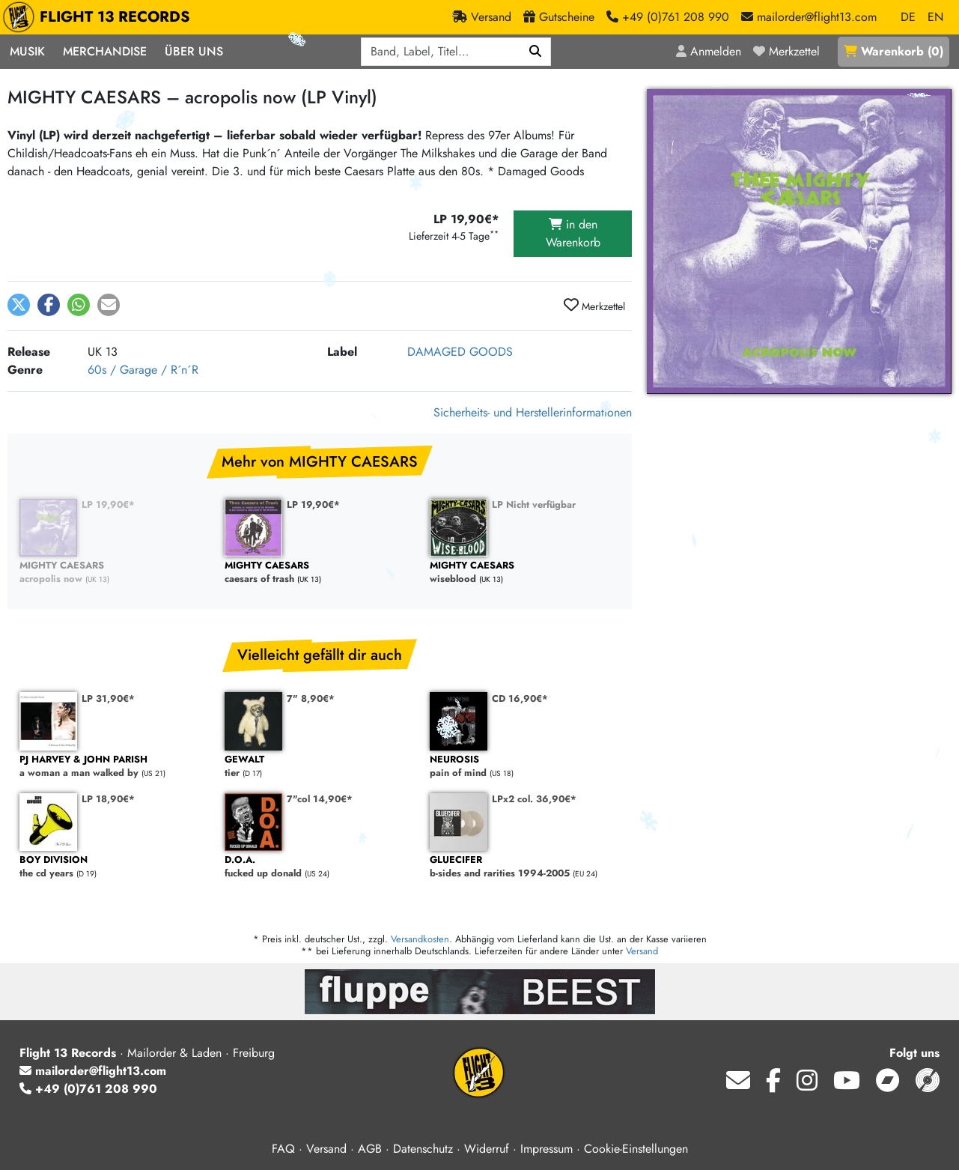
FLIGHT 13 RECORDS (100, 17)
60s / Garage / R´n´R (143, 369)
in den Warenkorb (573, 233)
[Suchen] (535, 51)
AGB (370, 1148)
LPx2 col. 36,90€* (534, 799)
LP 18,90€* (108, 799)
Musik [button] (27, 51)
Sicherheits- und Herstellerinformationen (532, 412)
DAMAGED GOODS (460, 351)
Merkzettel (594, 305)
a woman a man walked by (114, 767)
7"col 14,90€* (320, 799)
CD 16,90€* (520, 698)
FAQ (283, 1148)
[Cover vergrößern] (799, 241)
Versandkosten (420, 939)
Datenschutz (423, 1148)
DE (908, 16)
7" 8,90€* (311, 698)
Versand (642, 951)
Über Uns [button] (194, 51)
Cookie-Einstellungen (636, 1148)
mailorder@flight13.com (92, 1070)
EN (935, 16)
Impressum (546, 1148)
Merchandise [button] (105, 51)
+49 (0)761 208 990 (88, 1088)
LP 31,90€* (108, 698)
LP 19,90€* (108, 504)
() (893, 51)
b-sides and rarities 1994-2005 (525, 867)
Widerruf (486, 1148)
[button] (18, 305)
